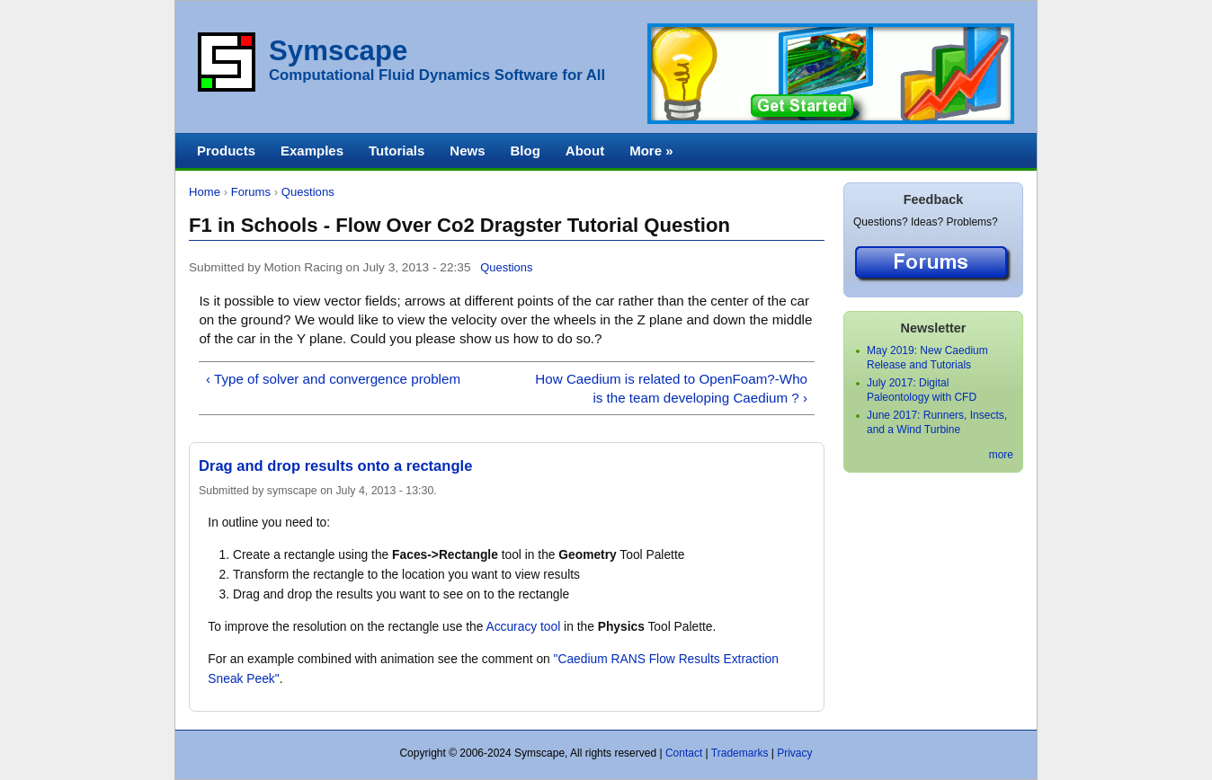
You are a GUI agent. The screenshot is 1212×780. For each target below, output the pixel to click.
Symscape (338, 50)
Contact (683, 753)
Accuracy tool (523, 627)
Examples (312, 150)
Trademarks (740, 753)
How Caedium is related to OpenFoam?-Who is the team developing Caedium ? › (671, 388)
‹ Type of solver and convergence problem (333, 378)
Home (204, 192)
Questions (307, 192)
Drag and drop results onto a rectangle (335, 465)
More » (651, 150)
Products (226, 150)
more (1001, 454)
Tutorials (396, 150)
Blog (524, 150)
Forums (251, 192)
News (467, 150)
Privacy (794, 753)
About (585, 150)
